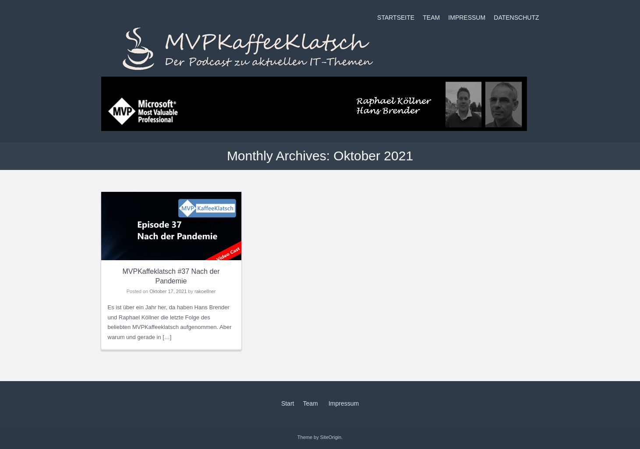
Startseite (395, 17)
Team (431, 17)
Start (287, 403)
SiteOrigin (330, 437)
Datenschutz (516, 17)
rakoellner (205, 291)
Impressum (466, 17)
